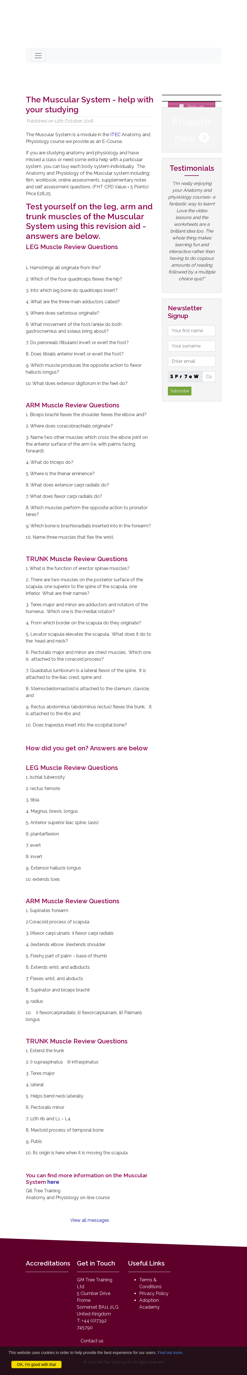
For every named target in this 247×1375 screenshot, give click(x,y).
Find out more (170, 1352)
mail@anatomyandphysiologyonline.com (79, 38)
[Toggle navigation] (38, 55)
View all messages (89, 1220)
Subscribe (179, 391)
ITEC (116, 134)
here (54, 1182)
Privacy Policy (153, 1293)
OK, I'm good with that (36, 1364)
